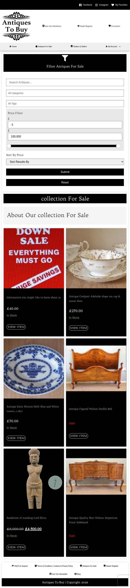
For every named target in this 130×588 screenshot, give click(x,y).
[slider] (9, 146)
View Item (16, 326)
